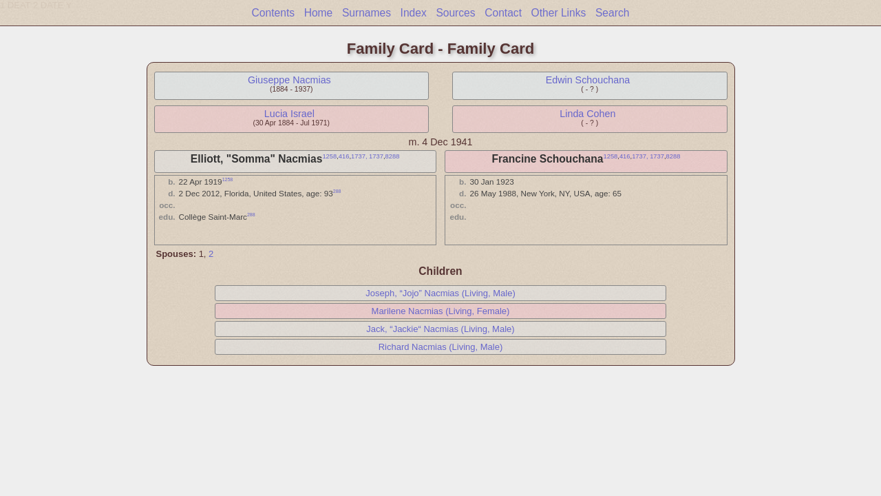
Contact (503, 13)
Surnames (366, 13)
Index (414, 13)
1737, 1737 (367, 156)
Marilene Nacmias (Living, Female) (441, 311)
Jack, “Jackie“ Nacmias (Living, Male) (440, 329)
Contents (273, 13)
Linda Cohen (587, 113)
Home (318, 13)
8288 (392, 156)
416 (344, 156)
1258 (329, 156)
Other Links (558, 13)
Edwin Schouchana (588, 79)
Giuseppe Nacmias (289, 79)
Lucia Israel (289, 113)
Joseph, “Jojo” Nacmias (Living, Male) (440, 293)
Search (612, 13)
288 (337, 191)
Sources (455, 13)
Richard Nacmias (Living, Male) (441, 347)
